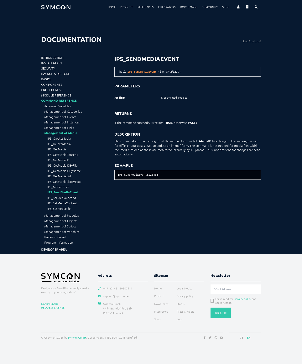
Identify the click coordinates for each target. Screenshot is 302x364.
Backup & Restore (55, 73)
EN (249, 337)
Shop (225, 7)
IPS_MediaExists (58, 187)
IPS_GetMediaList (59, 176)
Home (112, 7)
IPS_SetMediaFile (59, 208)
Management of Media (60, 133)
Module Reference (56, 95)
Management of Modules (61, 215)
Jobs (180, 319)
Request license (53, 307)
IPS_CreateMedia (59, 138)
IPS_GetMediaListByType (64, 181)
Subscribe (220, 313)
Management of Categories (63, 111)
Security (48, 68)
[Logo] (55, 7)
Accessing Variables (57, 106)
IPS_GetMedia (56, 149)
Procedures (51, 90)
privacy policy (242, 299)
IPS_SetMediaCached (61, 198)
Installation (51, 63)
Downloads (188, 7)
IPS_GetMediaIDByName (64, 171)
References (146, 7)
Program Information (58, 242)
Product (126, 7)
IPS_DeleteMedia (59, 144)
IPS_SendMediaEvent (62, 192)
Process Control (55, 237)
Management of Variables (62, 231)
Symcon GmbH (77, 337)
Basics (46, 79)
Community (210, 7)
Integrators (166, 7)
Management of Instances (62, 122)
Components (51, 84)
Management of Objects (60, 221)
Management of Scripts (60, 226)
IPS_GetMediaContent (62, 154)
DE (241, 337)
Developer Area (54, 249)
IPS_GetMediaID (58, 160)
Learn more (50, 303)
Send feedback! (251, 41)
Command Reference (59, 100)
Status (181, 304)
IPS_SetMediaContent (62, 203)
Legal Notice (184, 288)
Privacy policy (185, 296)
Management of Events (60, 117)
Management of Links (59, 127)
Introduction (52, 57)
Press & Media (185, 311)
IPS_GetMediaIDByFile (62, 165)
